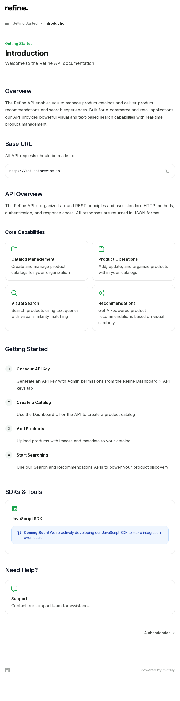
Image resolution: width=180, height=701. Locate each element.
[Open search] (164, 8)
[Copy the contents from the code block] (167, 170)
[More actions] (173, 8)
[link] (46, 261)
